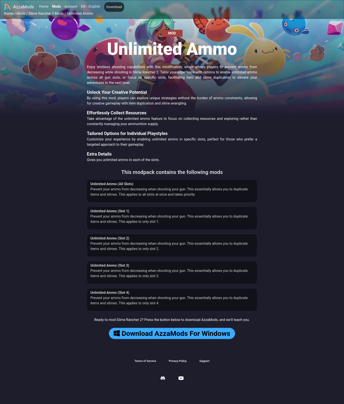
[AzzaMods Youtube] (181, 379)
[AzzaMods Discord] (162, 379)
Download (114, 7)
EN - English (90, 6)
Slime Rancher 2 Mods (46, 13)
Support (204, 361)
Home (43, 6)
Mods (56, 6)
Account (70, 6)
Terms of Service (145, 361)
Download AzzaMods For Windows (172, 333)
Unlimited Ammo (80, 13)
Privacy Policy (177, 361)
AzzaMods (19, 7)
